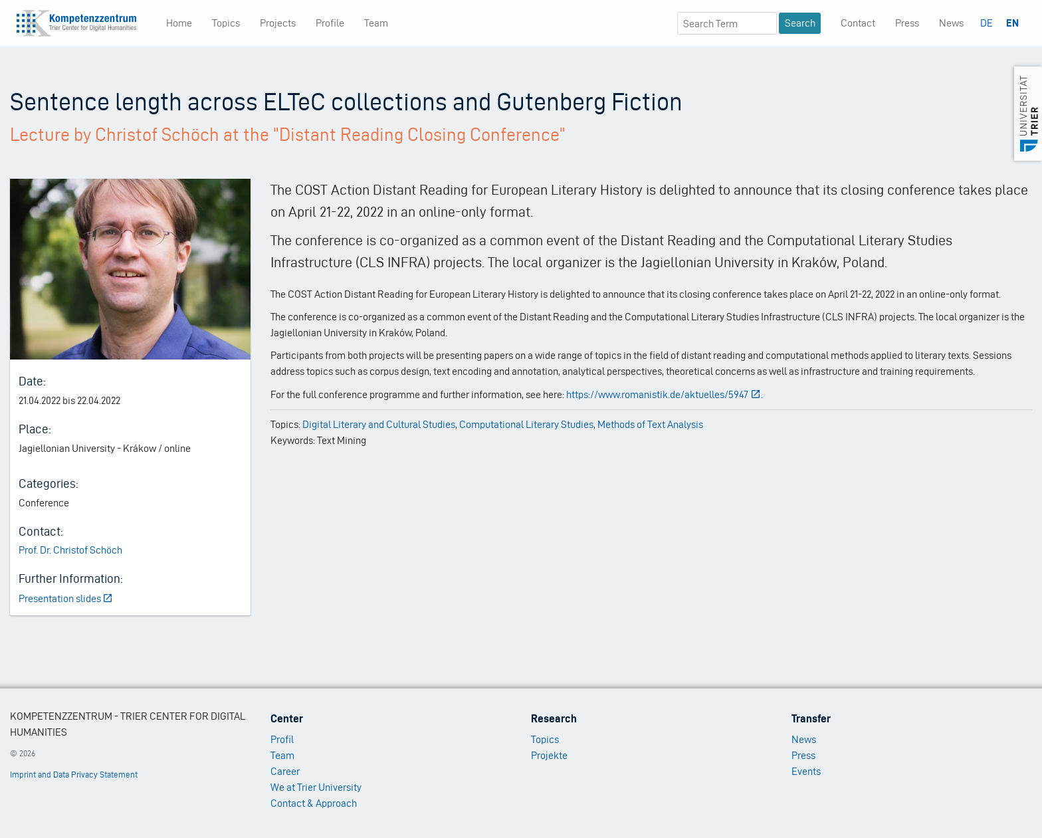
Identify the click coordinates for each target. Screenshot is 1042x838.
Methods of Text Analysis (650, 424)
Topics (226, 23)
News (951, 23)
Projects (278, 23)
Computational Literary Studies (526, 424)
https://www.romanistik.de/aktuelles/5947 (663, 394)
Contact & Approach (313, 803)
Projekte (549, 755)
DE (986, 23)
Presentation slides (66, 598)
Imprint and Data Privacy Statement (74, 774)
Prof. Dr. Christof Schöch (70, 550)
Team (376, 23)
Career (285, 771)
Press (907, 23)
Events (806, 771)
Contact (858, 23)
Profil (282, 739)
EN (1012, 23)
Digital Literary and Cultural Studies (378, 424)
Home (179, 23)
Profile (330, 23)
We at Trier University (316, 787)
